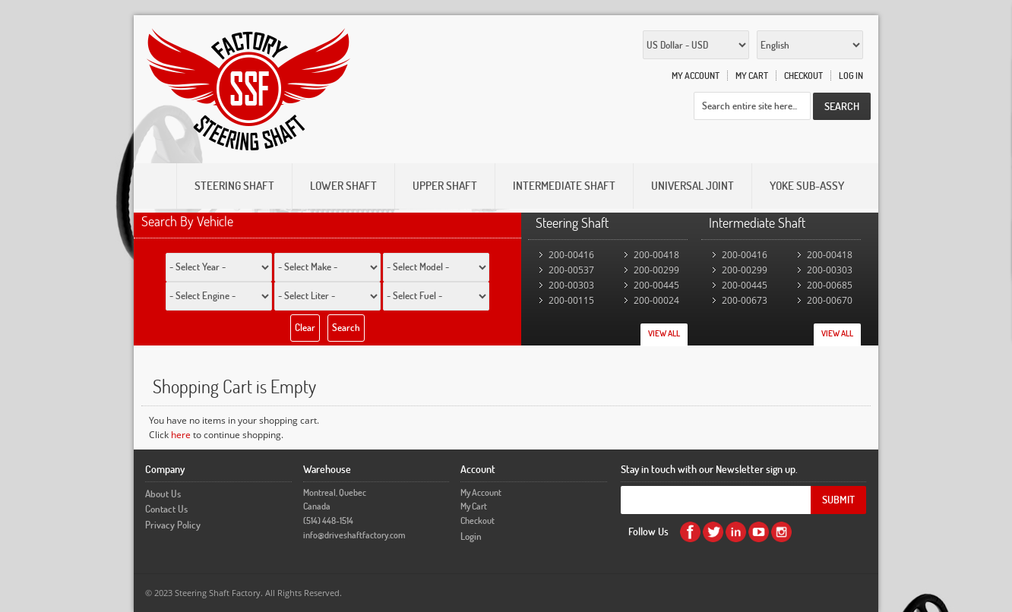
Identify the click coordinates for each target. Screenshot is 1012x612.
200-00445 (656, 285)
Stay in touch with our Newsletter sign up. (709, 468)
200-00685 (829, 285)
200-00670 (829, 300)
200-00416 (571, 254)
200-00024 (656, 300)
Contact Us (166, 509)
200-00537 (571, 269)
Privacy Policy (173, 525)
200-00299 (656, 269)
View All (664, 333)
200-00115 (571, 300)
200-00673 (744, 300)
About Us (163, 493)
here (181, 434)
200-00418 (656, 254)
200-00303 (571, 285)
